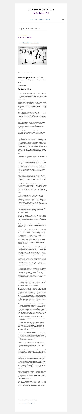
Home (31, 19)
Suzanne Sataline (41, 9)
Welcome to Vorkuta (25, 37)
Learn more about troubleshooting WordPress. (27, 403)
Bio (36, 19)
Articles (41, 19)
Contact (48, 19)
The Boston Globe (22, 35)
